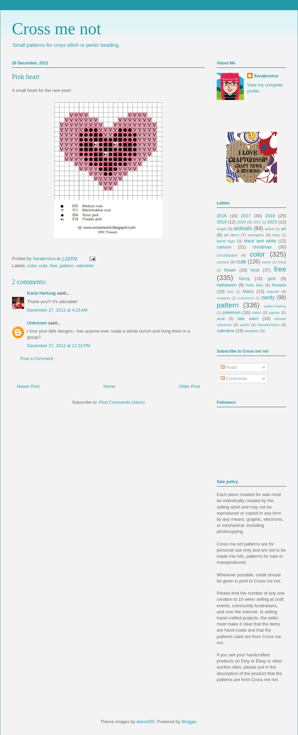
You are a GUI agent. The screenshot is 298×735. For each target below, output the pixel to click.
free (53, 265)
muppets (223, 298)
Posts (229, 367)
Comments (234, 378)
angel (222, 228)
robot (256, 312)
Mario (248, 291)
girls (272, 278)
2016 (222, 215)
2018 (270, 215)
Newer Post (28, 386)
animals (243, 228)
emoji (282, 262)
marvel (273, 291)
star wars (248, 318)
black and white (260, 240)
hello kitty (254, 285)
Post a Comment (36, 358)
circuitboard (227, 255)
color (32, 265)
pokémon (231, 312)
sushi (244, 324)
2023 (272, 221)
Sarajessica (45, 258)
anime (269, 229)
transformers (268, 324)
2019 (222, 221)
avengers (256, 235)
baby (276, 235)
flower (230, 270)
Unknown (37, 322)
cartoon (224, 247)
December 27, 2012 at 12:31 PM (58, 345)
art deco (231, 235)
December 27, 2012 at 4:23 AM (57, 310)
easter (266, 262)
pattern (66, 265)
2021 (257, 222)
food (255, 270)
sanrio (274, 312)
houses (279, 284)
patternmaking (275, 306)
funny (244, 278)
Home (109, 386)
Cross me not (56, 28)
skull (221, 318)
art (283, 228)
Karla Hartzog (41, 293)
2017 (246, 215)
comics (223, 262)
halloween (227, 284)
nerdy (268, 297)
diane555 (145, 721)
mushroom (246, 298)
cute (43, 265)
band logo (226, 241)
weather (251, 331)
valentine (84, 265)
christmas (262, 247)
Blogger (189, 721)
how (230, 292)
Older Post (189, 386)
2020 (241, 222)
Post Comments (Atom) (122, 402)
